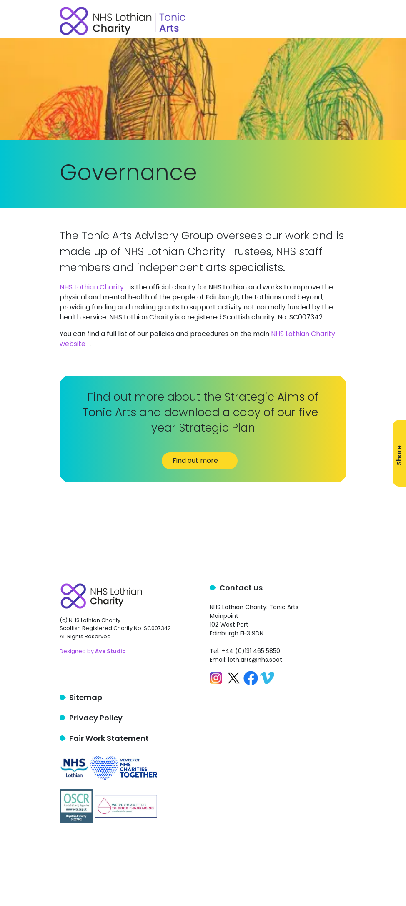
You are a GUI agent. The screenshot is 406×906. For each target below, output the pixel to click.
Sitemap (85, 697)
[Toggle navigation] (341, 19)
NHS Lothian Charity (92, 287)
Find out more (200, 460)
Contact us (241, 587)
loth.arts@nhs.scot (255, 659)
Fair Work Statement (109, 738)
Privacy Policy (96, 718)
